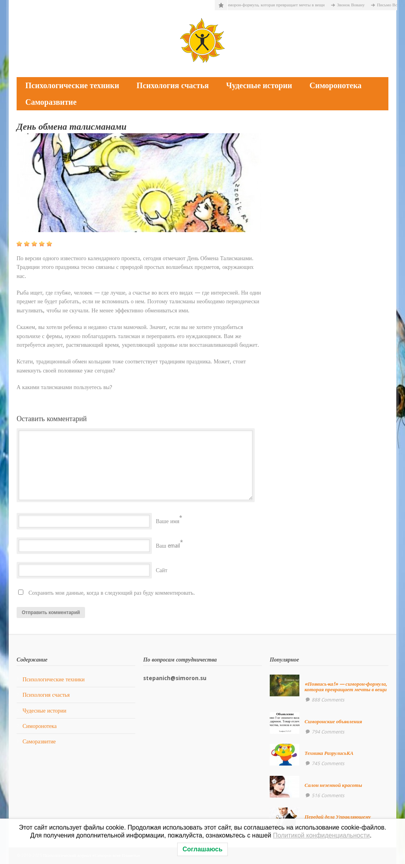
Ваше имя (167, 521)
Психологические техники (72, 85)
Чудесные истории (259, 85)
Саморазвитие (51, 102)
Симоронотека (335, 85)
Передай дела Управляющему (338, 817)
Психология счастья (172, 85)
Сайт (161, 570)
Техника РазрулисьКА (329, 753)
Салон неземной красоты (333, 785)
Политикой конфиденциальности (321, 835)
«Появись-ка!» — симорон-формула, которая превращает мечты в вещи (280, 5)
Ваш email (168, 546)
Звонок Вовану (373, 5)
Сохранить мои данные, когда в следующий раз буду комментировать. (111, 593)
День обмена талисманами (72, 126)
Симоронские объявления (333, 721)
